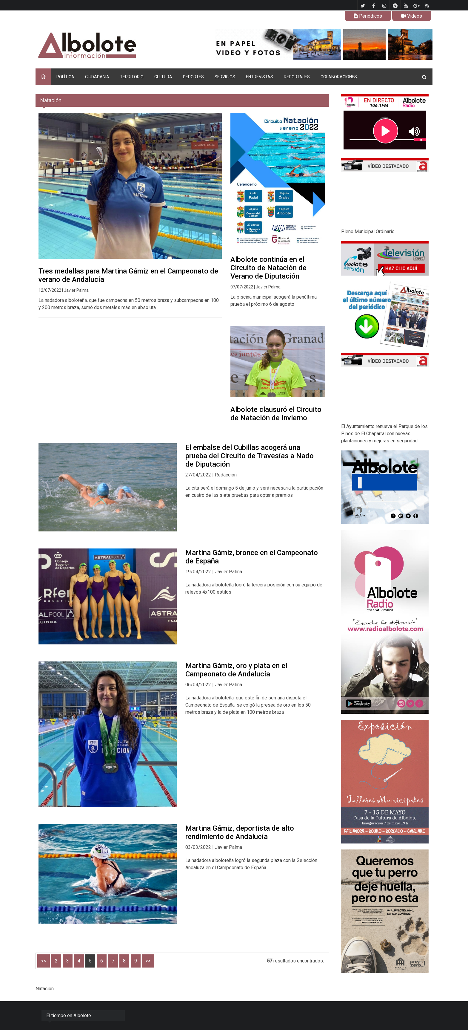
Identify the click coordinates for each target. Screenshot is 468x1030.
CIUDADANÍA (97, 76)
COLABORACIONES (339, 76)
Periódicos (368, 16)
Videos (411, 16)
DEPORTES (193, 76)
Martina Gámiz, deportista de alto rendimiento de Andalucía (239, 832)
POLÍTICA (65, 76)
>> (148, 961)
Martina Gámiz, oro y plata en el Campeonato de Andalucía (236, 669)
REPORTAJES (297, 76)
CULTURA (163, 76)
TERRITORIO (132, 76)
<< (43, 961)
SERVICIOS (225, 76)
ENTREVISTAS (259, 76)
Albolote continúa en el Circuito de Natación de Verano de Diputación (268, 267)
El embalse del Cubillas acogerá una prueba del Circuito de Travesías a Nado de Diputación (249, 455)
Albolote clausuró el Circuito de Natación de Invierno (275, 413)
